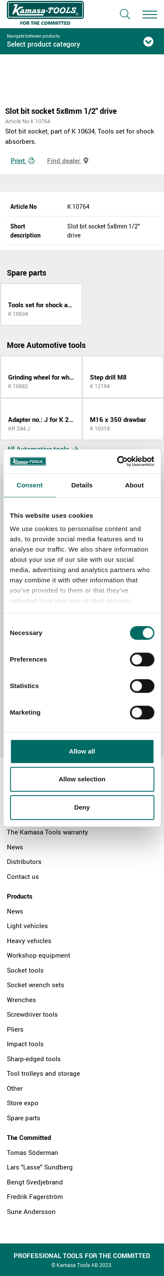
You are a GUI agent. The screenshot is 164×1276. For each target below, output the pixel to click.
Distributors (24, 861)
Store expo (23, 1102)
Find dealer (67, 160)
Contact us (23, 876)
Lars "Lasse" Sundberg (40, 1167)
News (15, 847)
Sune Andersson (31, 1211)
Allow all (82, 751)
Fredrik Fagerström (35, 1196)
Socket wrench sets (35, 984)
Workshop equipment (38, 955)
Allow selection (82, 779)
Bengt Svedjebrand (35, 1182)
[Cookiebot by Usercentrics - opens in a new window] (117, 461)
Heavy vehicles (29, 940)
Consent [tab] (30, 485)
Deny (82, 807)
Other (15, 1088)
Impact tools (25, 1043)
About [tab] (134, 485)
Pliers (15, 1029)
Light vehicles (27, 925)
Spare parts (23, 1117)
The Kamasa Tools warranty (47, 832)
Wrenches (21, 999)
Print (23, 160)
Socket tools (25, 970)
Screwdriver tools (32, 1014)
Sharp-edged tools (34, 1058)
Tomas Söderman (32, 1152)
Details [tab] (82, 485)
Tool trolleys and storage (43, 1073)
